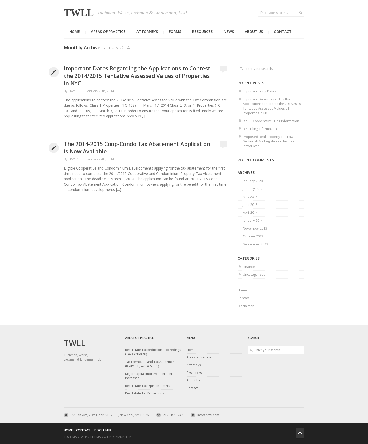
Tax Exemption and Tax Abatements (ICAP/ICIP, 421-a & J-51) (151, 363)
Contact (283, 31)
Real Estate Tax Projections (144, 393)
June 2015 (250, 204)
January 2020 (253, 180)
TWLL (79, 13)
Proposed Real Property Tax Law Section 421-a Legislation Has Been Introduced (270, 141)
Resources (202, 31)
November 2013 (255, 228)
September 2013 (255, 244)
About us (254, 31)
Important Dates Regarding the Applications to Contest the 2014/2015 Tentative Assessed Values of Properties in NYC (137, 75)
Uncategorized (254, 274)
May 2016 (250, 196)
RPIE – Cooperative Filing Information (271, 120)
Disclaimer (246, 306)
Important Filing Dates (259, 91)
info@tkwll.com (208, 415)
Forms (175, 31)
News (229, 31)
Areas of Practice (108, 31)
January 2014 (253, 220)
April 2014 (250, 212)
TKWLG (73, 91)
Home (74, 31)
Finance (249, 266)
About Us (193, 380)
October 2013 (253, 236)
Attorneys (147, 31)
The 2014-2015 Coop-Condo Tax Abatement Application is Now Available (137, 147)
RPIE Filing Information (260, 128)
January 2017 (253, 188)
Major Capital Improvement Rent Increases (148, 375)
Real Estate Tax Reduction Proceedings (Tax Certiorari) (153, 351)
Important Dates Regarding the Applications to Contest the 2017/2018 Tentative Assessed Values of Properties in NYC (272, 106)
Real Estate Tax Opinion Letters (147, 385)
